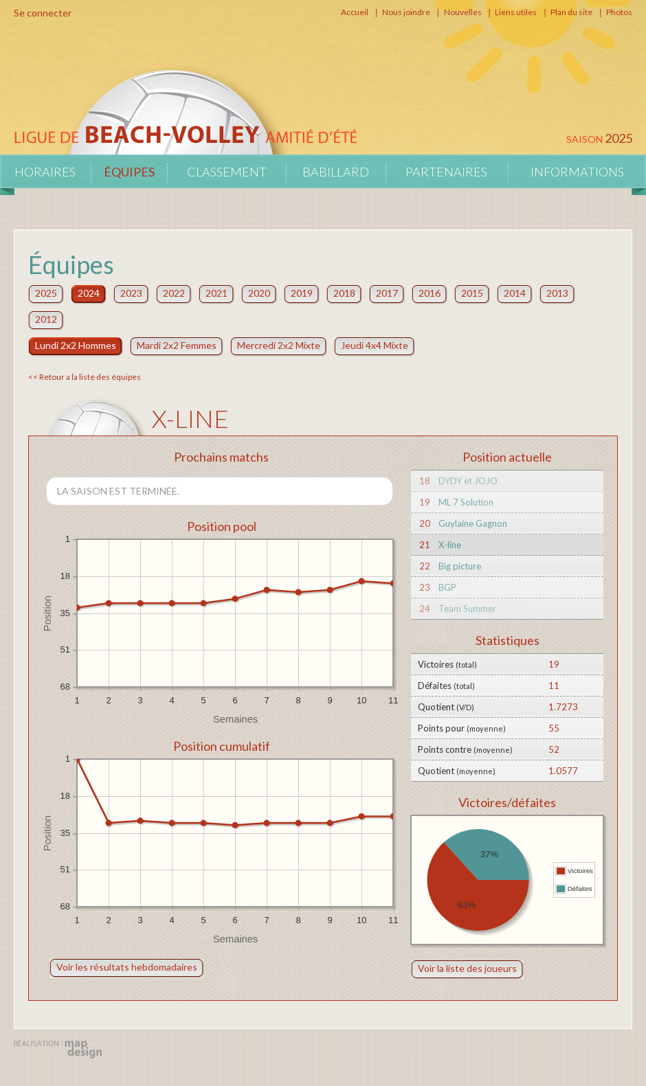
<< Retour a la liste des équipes (84, 377)
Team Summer (467, 608)
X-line (449, 544)
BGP (447, 587)
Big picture (459, 566)
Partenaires (446, 171)
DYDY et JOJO (468, 480)
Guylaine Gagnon (472, 523)
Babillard (335, 171)
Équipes (129, 171)
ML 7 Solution (465, 502)
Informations (577, 171)
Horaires (45, 171)
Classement (227, 171)
